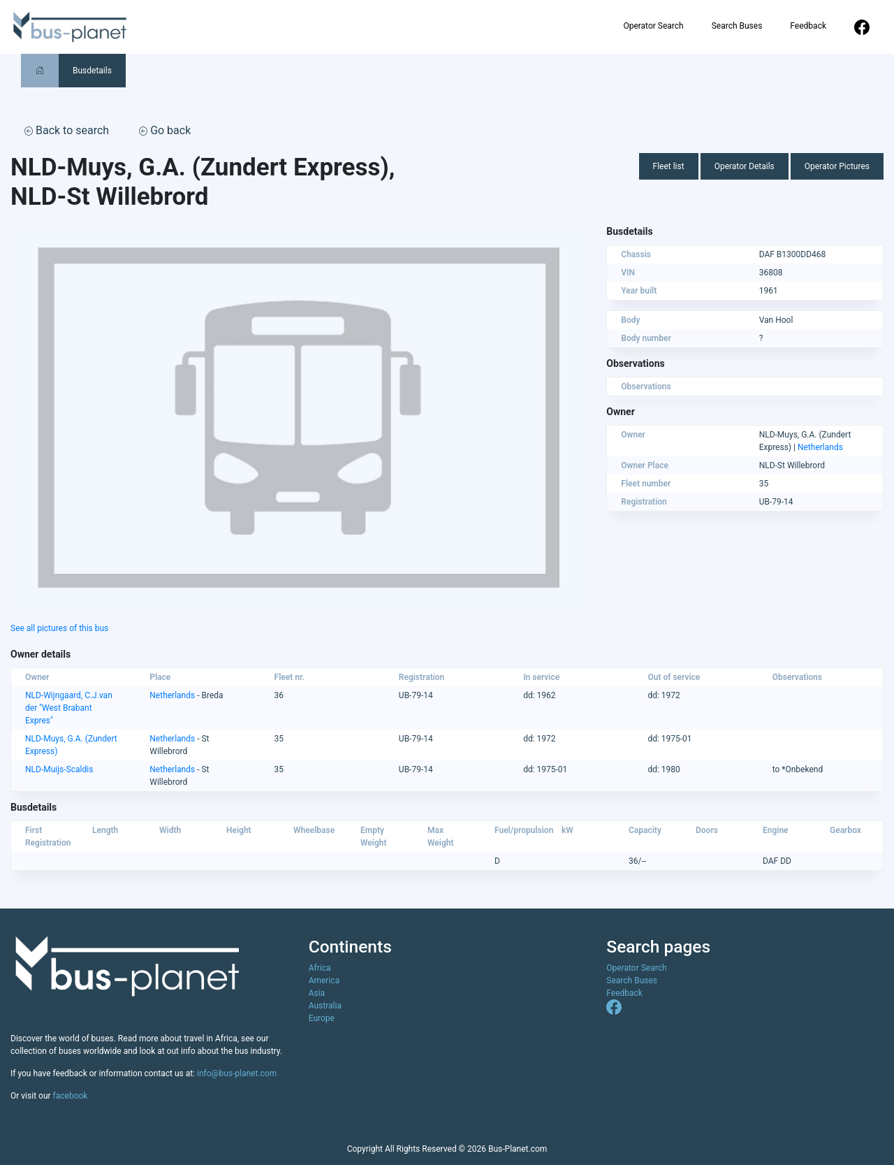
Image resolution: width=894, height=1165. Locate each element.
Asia (317, 993)
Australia (325, 1006)
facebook (70, 1096)
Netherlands (820, 447)
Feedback (808, 26)
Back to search (66, 130)
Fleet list (668, 166)
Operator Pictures (837, 166)
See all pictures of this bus (59, 628)
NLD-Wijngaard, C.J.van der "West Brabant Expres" (68, 707)
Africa (320, 968)
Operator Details (745, 166)
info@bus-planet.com (237, 1073)
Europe (322, 1018)
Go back (165, 130)
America (324, 980)
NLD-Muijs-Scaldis (59, 769)
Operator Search (653, 26)
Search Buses (737, 26)
